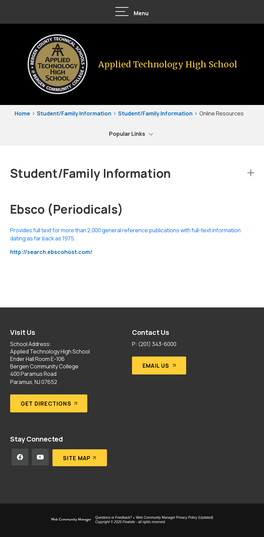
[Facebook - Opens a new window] (20, 457)
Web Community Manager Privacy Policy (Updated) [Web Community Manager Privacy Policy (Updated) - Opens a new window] (174, 517)
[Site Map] (79, 457)
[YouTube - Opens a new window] (40, 457)
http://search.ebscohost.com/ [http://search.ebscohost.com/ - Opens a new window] (51, 252)
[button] (132, 12)
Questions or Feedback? (113, 517)
